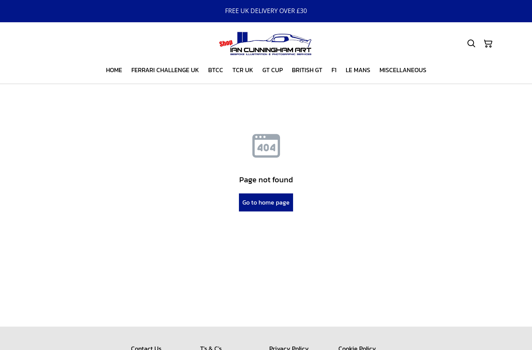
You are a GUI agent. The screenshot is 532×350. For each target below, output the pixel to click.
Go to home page (266, 202)
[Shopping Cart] (488, 43)
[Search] (471, 43)
